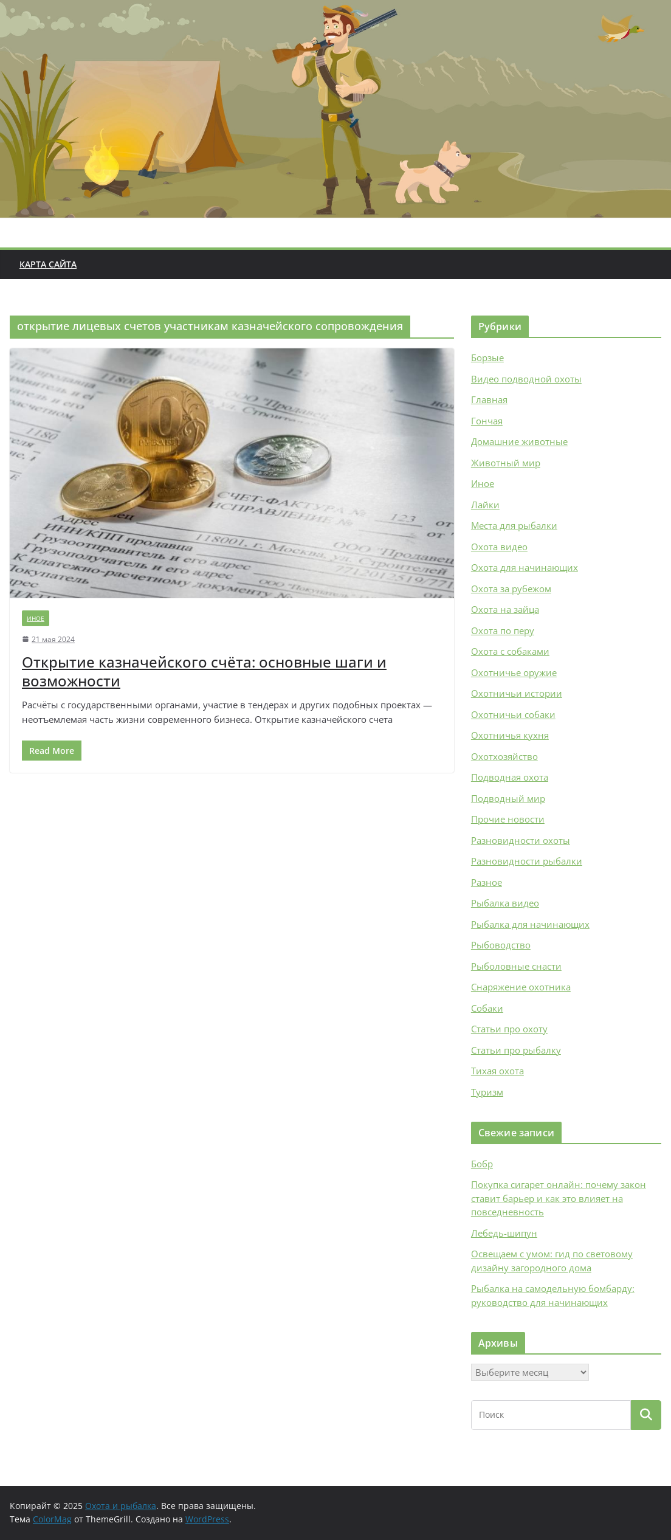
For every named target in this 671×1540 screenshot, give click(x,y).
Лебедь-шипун (504, 1233)
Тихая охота (497, 1071)
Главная (489, 399)
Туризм (487, 1092)
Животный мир (505, 463)
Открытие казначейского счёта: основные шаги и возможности (204, 671)
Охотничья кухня (510, 735)
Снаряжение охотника (521, 987)
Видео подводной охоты (526, 379)
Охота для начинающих (524, 567)
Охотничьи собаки (513, 714)
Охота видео (499, 546)
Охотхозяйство (504, 756)
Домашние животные (519, 441)
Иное (35, 618)
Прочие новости (508, 819)
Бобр (482, 1164)
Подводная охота (509, 777)
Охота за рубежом (511, 588)
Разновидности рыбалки (526, 861)
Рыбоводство (501, 945)
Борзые (487, 357)
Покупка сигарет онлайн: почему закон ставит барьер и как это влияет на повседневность (558, 1198)
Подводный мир (508, 798)
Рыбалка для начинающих (530, 924)
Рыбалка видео (505, 903)
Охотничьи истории (516, 693)
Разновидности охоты (520, 840)
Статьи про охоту (509, 1029)
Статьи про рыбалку (516, 1050)
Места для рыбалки (514, 525)
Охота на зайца (505, 609)
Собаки (487, 1008)
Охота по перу (502, 630)
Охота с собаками (510, 651)
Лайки (485, 505)
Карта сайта (48, 264)
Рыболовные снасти (516, 966)
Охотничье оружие (514, 672)
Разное (486, 882)
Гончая (487, 421)
